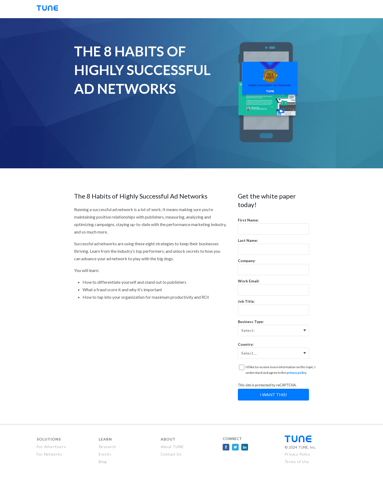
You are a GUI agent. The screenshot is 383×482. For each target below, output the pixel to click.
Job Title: (246, 301)
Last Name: (248, 240)
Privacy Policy (297, 454)
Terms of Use (297, 461)
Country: (246, 344)
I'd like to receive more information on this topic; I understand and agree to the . (280, 370)
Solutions (49, 439)
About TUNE (172, 446)
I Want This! (273, 394)
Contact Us (171, 454)
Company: (247, 260)
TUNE (50, 9)
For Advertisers (51, 446)
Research (107, 446)
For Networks (49, 454)
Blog (103, 461)
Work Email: (249, 281)
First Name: (248, 220)
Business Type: (251, 321)
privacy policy (296, 373)
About (168, 439)
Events (105, 454)
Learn (105, 439)
